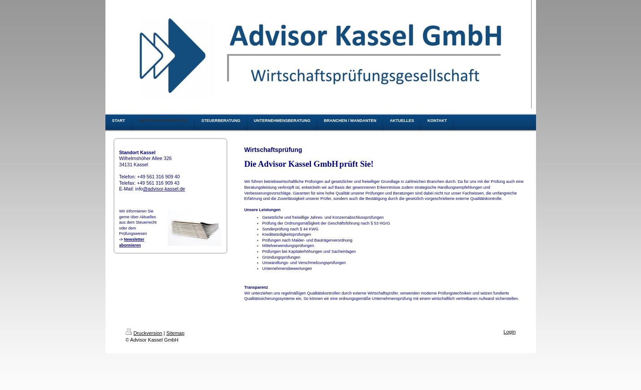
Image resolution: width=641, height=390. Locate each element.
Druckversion (144, 333)
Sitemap (175, 333)
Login (510, 331)
